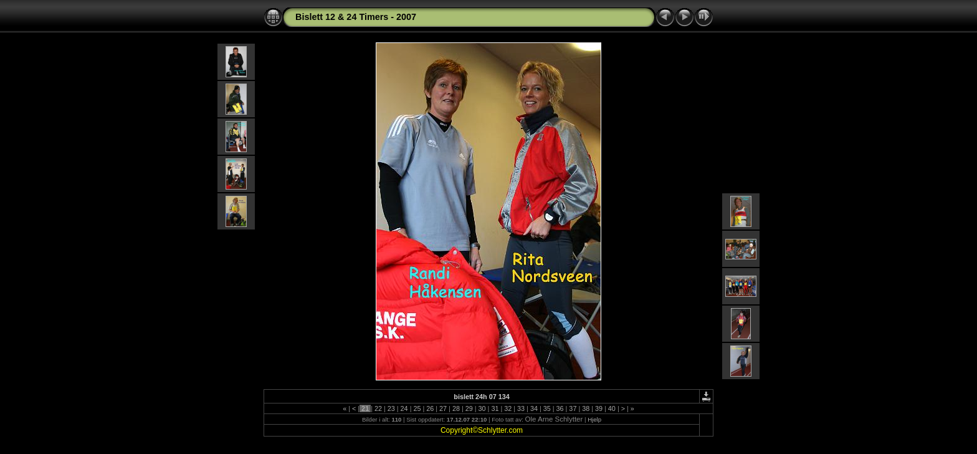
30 (482, 408)
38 (585, 408)
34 (534, 408)
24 (404, 408)
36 (560, 408)
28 (456, 408)
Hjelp (594, 419)
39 (598, 408)
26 (430, 408)
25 (416, 408)
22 (378, 408)
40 (611, 408)
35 (547, 408)
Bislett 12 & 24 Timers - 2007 (355, 17)
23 (391, 408)
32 (507, 408)
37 (572, 408)
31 (494, 408)
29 (469, 408)
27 (443, 408)
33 (521, 408)
